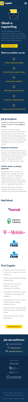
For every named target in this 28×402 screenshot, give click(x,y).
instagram (21, 398)
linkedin (16, 398)
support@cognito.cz (15, 351)
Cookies (7, 395)
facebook (4, 398)
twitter (10, 398)
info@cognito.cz (15, 348)
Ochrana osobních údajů (16, 395)
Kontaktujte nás (9, 46)
